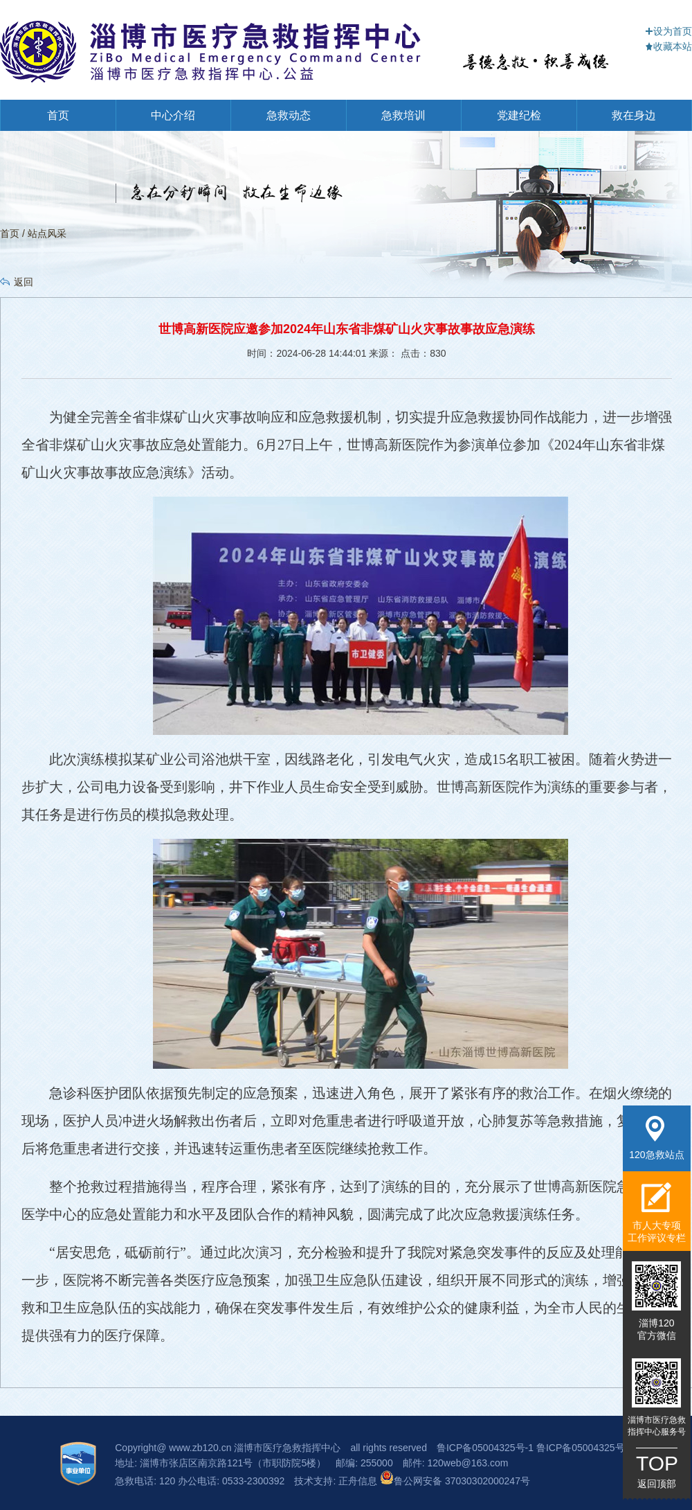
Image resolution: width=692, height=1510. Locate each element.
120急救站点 (656, 1138)
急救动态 (288, 115)
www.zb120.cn (200, 1447)
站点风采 (47, 233)
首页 (58, 115)
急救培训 (403, 115)
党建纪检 (519, 115)
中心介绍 (173, 115)
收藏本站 (668, 46)
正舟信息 (359, 1480)
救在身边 (634, 115)
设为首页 (668, 31)
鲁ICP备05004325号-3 (584, 1447)
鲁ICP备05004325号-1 (485, 1447)
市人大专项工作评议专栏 (657, 1212)
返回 (23, 281)
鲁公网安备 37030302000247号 (455, 1480)
